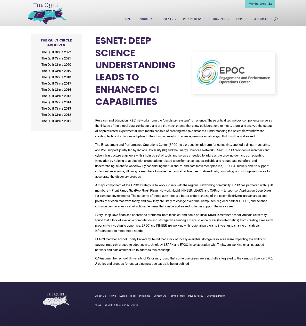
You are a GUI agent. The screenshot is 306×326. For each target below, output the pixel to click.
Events (168, 19)
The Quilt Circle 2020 (56, 65)
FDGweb (134, 305)
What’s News (192, 19)
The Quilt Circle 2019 (56, 71)
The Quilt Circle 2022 (56, 52)
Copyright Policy (216, 295)
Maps (239, 19)
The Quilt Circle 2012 (56, 115)
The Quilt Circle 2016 (56, 90)
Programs (219, 19)
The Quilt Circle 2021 (56, 58)
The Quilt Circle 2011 (56, 121)
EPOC (174, 145)
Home (127, 19)
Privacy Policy (195, 295)
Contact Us (160, 295)
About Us (146, 19)
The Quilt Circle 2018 (56, 77)
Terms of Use (177, 295)
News (112, 295)
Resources (261, 19)
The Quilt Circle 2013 (56, 108)
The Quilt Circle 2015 (56, 96)
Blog (133, 295)
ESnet (219, 150)
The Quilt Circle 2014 (56, 102)
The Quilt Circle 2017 (56, 83)
